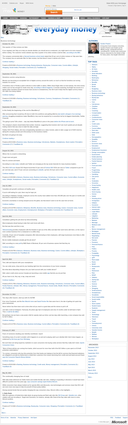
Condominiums (97, 117)
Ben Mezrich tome (28, 301)
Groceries (95, 183)
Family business (97, 159)
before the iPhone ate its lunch (64, 121)
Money (21, 11)
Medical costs (96, 225)
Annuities (95, 71)
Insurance (67, 18)
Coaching (95, 110)
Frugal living (96, 170)
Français (110, 5)
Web (54, 6)
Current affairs (67, 65)
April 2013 (91, 367)
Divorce (94, 141)
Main (2, 37)
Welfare (94, 334)
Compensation (96, 113)
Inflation (94, 203)
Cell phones (41, 98)
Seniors (94, 286)
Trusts (94, 321)
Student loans (96, 306)
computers (95, 115)
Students (95, 308)
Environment (96, 154)
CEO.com (12, 167)
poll (20, 243)
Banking (23, 18)
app (48, 273)
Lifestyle (75, 65)
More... (90, 377)
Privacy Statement (23, 417)
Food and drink (97, 165)
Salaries (94, 277)
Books (94, 86)
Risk (93, 273)
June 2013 (91, 361)
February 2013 (93, 373)
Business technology (23, 65)
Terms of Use (5, 417)
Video (82, 18)
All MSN (4, 3)
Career (63, 208)
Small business (97, 290)
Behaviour (27, 208)
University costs (97, 328)
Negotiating (95, 236)
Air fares (94, 69)
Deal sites (95, 130)
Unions (94, 325)
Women (65, 286)
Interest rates (96, 207)
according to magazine (43, 87)
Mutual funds (96, 233)
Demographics (96, 137)
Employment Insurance (99, 150)
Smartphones (56, 98)
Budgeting (95, 89)
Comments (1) (74, 98)
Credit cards (41, 364)
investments (96, 209)
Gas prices (95, 176)
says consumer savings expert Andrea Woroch (42, 381)
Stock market (70, 142)
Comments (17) (7, 144)
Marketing (95, 218)
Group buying (96, 185)
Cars (93, 102)
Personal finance (42, 286)
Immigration (95, 200)
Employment (22, 210)
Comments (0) (44, 179)
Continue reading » (8, 61)
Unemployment (32, 210)
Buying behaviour (36, 65)
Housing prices (96, 198)
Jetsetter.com (72, 395)
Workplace (41, 210)
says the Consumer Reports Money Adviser (16, 357)
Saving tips (95, 279)
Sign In (124, 5)
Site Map (105, 18)
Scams (94, 281)
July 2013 (91, 359)
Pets (93, 246)
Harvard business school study (34, 56)
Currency (49, 98)
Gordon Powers (105, 44)
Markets (52, 142)
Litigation (95, 216)
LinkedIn (41, 170)
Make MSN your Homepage (116, 3)
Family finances (7, 286)
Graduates (95, 181)
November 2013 (93, 347)
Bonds (94, 84)
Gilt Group (61, 395)
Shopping (5, 67)
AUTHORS (93, 41)
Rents (94, 262)
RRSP (94, 275)
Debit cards (95, 132)
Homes (94, 194)
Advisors (20, 177)
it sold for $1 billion (13, 311)
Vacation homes (97, 330)
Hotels (94, 196)
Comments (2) (31, 67)
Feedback (118, 417)
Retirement (34, 18)
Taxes (43, 18)
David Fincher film (43, 301)
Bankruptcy (95, 78)
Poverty (94, 251)
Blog (76, 18)
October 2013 (92, 350)
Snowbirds (95, 295)
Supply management (98, 310)
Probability (95, 253)
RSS (111, 417)
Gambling (95, 174)
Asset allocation (97, 73)
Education (95, 146)
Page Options (117, 5)
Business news (22, 142)
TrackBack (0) (41, 67)
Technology (95, 314)
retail (93, 268)
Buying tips (46, 65)
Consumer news (56, 65)
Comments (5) (72, 364)
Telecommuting (7, 230)
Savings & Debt (54, 18)
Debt (93, 135)
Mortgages (95, 231)
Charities (95, 106)
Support (125, 417)
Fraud (94, 168)
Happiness (95, 187)
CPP (93, 121)
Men (21, 286)
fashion (94, 163)
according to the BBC (73, 52)
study (17, 164)
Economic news (12, 210)
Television (95, 317)
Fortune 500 (49, 167)
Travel (94, 319)
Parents (94, 240)
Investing (14, 18)
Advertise (13, 417)
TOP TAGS (92, 62)
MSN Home (29, 3)
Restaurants (96, 266)
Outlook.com (13, 3)
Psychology (95, 255)
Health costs (96, 189)
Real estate (95, 260)
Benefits (33, 208)
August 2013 (92, 356)
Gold (93, 178)
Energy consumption (98, 152)
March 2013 (92, 370)
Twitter (67, 167)
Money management (29, 286)
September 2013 (93, 353)
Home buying (96, 192)
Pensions (95, 242)
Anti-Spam (34, 417)
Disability (95, 139)
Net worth (95, 238)
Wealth (60, 286)
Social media (14, 67)
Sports (94, 301)
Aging (94, 67)
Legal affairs (96, 211)
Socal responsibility (98, 297)
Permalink (22, 67)
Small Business (93, 18)
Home (5, 18)
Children (94, 108)
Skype (22, 3)
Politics (94, 249)
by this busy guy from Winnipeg (20, 339)
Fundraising (95, 172)
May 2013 (91, 364)
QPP (93, 257)
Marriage (95, 222)
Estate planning (97, 157)
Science (94, 284)
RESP (94, 264)
